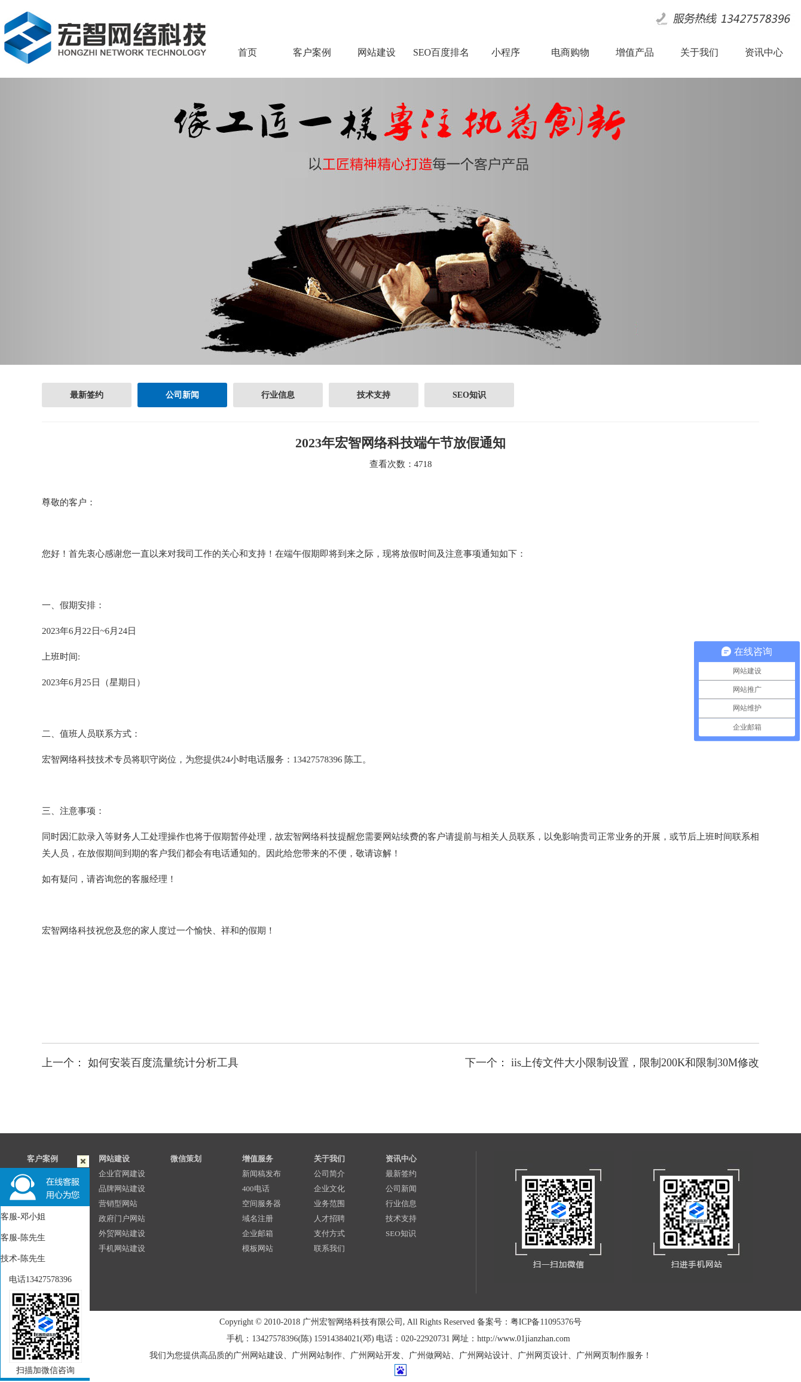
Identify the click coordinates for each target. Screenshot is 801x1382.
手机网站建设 (122, 1248)
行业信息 (278, 395)
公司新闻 (182, 395)
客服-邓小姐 (23, 1216)
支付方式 (329, 1233)
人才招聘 (329, 1218)
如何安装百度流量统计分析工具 (163, 1063)
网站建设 (114, 1158)
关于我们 (329, 1158)
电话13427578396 (36, 1279)
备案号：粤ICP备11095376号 (529, 1321)
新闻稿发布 (261, 1173)
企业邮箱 (257, 1233)
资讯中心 (401, 1158)
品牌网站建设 (122, 1188)
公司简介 (329, 1173)
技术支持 (373, 395)
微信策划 (185, 1158)
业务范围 (329, 1203)
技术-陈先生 (23, 1258)
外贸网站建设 (122, 1233)
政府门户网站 (122, 1218)
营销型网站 (118, 1203)
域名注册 (257, 1218)
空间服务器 (261, 1203)
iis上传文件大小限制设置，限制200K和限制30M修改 (635, 1063)
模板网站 (257, 1248)
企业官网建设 (122, 1173)
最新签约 (86, 395)
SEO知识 (469, 395)
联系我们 (329, 1248)
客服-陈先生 (23, 1237)
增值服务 (257, 1158)
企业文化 (329, 1188)
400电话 (256, 1188)
